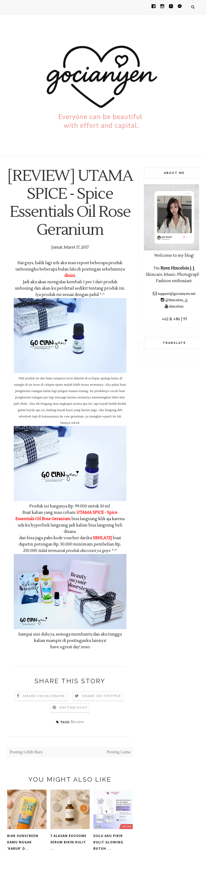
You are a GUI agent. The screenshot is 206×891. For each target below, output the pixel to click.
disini (69, 293)
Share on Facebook (44, 714)
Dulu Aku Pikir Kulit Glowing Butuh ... (108, 860)
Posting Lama (118, 770)
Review (77, 739)
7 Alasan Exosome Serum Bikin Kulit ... (68, 860)
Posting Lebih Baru (26, 770)
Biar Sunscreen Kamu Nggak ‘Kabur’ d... (22, 860)
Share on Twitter (101, 714)
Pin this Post (73, 726)
